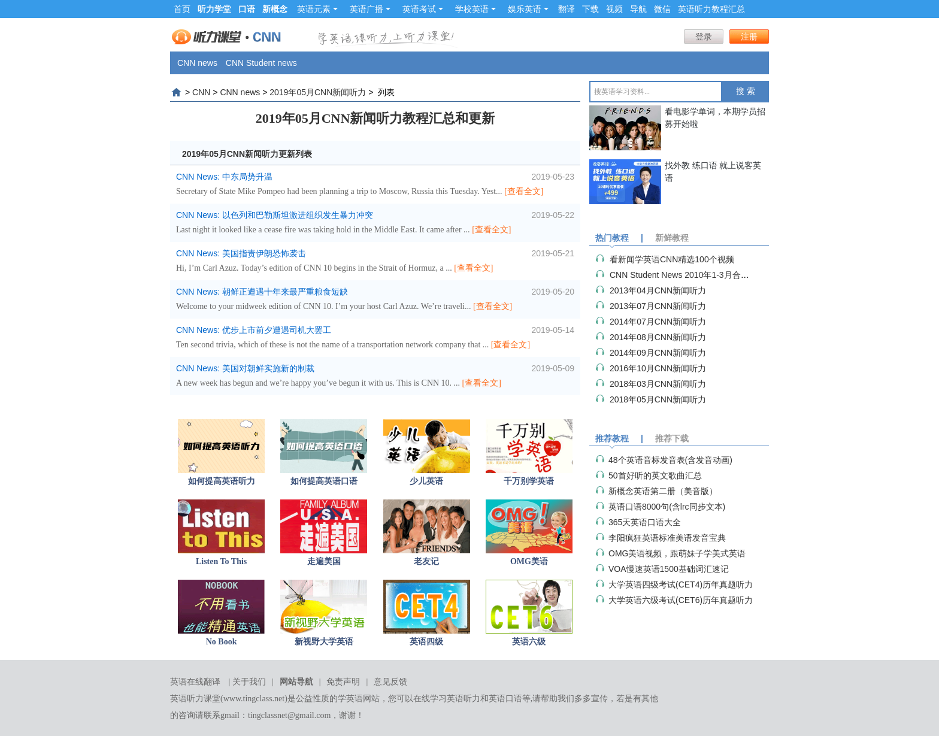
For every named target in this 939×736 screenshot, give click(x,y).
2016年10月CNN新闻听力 (658, 368)
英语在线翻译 (195, 681)
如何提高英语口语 (324, 481)
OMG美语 (529, 561)
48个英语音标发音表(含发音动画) (670, 460)
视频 (614, 9)
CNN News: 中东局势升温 (224, 176)
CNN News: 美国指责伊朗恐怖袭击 (241, 253)
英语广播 (370, 9)
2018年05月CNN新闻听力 (658, 399)
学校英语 (475, 9)
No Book (221, 641)
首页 (182, 9)
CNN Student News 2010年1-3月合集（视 (688, 275)
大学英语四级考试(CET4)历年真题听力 (680, 584)
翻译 (566, 9)
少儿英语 (426, 481)
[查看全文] (523, 191)
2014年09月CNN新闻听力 (658, 353)
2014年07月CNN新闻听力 (658, 321)
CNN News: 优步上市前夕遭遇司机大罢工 (253, 330)
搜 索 (745, 91)
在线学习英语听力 (446, 698)
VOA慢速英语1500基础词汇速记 (668, 569)
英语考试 (422, 9)
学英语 (350, 698)
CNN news (197, 63)
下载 (590, 9)
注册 (749, 36)
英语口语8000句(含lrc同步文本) (666, 506)
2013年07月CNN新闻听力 (658, 306)
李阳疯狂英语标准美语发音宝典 (667, 538)
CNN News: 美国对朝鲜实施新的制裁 (245, 368)
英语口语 (505, 698)
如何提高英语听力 (221, 481)
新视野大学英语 (324, 641)
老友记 (426, 561)
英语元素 (317, 9)
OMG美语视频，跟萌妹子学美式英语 (677, 553)
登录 (703, 36)
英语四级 (426, 641)
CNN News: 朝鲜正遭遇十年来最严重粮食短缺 (262, 291)
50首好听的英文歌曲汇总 (655, 475)
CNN (201, 92)
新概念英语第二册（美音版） (662, 491)
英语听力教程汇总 (711, 9)
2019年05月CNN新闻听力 (317, 92)
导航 (638, 9)
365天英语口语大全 (644, 522)
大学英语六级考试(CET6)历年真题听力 (680, 600)
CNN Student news (261, 63)
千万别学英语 (529, 481)
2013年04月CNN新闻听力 (658, 290)
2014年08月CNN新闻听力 (658, 337)
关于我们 (249, 681)
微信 (662, 9)
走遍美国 (324, 561)
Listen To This (221, 561)
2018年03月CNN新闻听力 (658, 384)
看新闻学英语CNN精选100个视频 (672, 259)
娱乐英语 (528, 9)
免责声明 (343, 681)
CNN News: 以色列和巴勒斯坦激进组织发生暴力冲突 (274, 215)
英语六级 (529, 641)
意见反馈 (390, 681)
